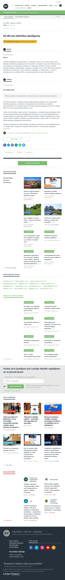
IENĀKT (59, 1)
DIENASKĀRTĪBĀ (42, 5)
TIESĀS (51, 5)
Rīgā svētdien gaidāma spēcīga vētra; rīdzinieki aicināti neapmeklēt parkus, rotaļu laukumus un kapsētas (52, 488)
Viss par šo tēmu (11, 267)
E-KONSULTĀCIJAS (20, 8)
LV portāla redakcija (17, 552)
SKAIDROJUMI (19, 5)
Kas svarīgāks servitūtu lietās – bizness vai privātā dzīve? (32, 220)
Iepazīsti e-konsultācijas (12, 390)
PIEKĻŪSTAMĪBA (13, 545)
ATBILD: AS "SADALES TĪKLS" (13, 296)
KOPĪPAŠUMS (7, 182)
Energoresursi (54, 311)
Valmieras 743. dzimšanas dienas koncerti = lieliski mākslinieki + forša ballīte (52, 508)
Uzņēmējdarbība (50, 286)
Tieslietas (8, 281)
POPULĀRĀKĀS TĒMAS (11, 274)
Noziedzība (56, 461)
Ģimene (8, 288)
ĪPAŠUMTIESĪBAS (8, 178)
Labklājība (8, 286)
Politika (29, 425)
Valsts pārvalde (11, 429)
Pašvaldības (21, 286)
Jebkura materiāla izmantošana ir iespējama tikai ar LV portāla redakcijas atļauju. (28, 569)
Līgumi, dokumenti (38, 281)
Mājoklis (19, 152)
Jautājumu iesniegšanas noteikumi (39, 133)
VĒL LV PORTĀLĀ (9, 397)
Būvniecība (36, 345)
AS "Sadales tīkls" (8, 89)
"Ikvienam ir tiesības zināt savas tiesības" (23, 564)
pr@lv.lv (21, 556)
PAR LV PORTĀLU (14, 541)
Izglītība (33, 288)
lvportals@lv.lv (18, 554)
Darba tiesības (22, 281)
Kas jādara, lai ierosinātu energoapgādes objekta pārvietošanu (31, 308)
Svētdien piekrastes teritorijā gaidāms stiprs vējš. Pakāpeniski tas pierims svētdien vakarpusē (31, 488)
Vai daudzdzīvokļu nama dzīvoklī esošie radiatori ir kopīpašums (52, 257)
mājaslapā (6, 128)
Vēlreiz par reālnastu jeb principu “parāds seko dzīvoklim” (52, 220)
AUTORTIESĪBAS (13, 547)
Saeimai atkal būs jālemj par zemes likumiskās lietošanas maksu (31, 193)
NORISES (27, 5)
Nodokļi (23, 283)
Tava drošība (31, 495)
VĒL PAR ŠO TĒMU (9, 172)
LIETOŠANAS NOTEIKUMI (16, 543)
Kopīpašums (29, 152)
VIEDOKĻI (33, 5)
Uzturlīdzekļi (35, 286)
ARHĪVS (29, 8)
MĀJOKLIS (6, 180)
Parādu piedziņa (48, 283)
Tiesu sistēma (20, 288)
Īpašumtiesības (11, 25)
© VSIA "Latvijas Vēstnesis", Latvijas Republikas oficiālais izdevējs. (23, 571)
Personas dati (46, 288)
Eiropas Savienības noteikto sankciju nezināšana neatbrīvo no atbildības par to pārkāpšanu (52, 421)
